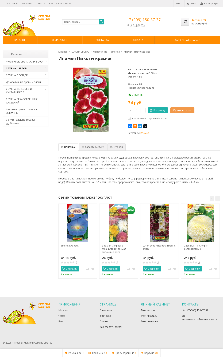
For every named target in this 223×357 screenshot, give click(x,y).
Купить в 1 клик (182, 110)
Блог (61, 321)
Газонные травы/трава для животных (22, 111)
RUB (179, 3)
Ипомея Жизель (70, 245)
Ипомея (144, 132)
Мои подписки (149, 321)
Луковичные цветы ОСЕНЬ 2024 (25, 61)
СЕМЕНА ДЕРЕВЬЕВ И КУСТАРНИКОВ (19, 90)
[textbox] (83, 21)
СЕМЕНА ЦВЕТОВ (16, 68)
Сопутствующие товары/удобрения (21, 121)
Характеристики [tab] (93, 147)
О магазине (11, 3)
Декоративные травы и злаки (23, 82)
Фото (61, 315)
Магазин (63, 310)
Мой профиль (149, 315)
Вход (191, 3)
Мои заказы (148, 310)
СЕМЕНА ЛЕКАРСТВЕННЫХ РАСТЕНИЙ (21, 100)
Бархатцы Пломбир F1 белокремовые (196, 247)
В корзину (157, 110)
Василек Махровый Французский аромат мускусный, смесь (114, 248)
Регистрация (209, 3)
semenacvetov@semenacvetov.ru (201, 319)
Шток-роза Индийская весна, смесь (159, 247)
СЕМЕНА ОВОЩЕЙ (17, 75)
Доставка (27, 3)
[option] (77, 241)
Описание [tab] (68, 147)
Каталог (19, 40)
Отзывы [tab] (116, 147)
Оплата (41, 3)
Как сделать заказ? (60, 3)
